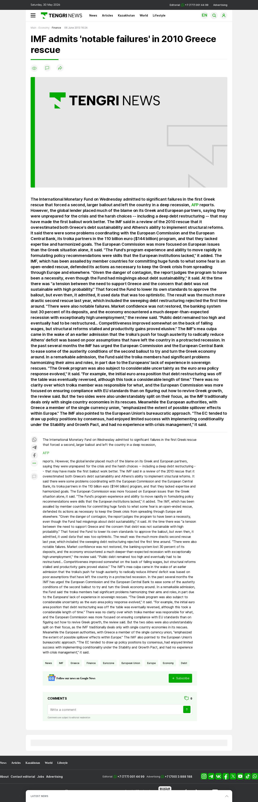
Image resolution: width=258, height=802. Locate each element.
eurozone (108, 663)
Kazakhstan (126, 15)
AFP (195, 204)
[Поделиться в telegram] (34, 448)
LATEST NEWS (39, 796)
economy (168, 663)
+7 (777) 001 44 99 (131, 776)
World (144, 15)
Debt (184, 663)
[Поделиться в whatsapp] (34, 440)
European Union (131, 663)
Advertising (220, 4)
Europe (151, 663)
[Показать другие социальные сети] (34, 463)
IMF (61, 663)
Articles (107, 15)
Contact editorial (23, 776)
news (48, 663)
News (93, 15)
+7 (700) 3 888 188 (178, 776)
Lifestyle (159, 15)
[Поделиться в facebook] (34, 456)
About (4, 776)
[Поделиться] (60, 68)
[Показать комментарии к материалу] (34, 477)
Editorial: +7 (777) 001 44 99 (189, 4)
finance (91, 663)
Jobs (40, 776)
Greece (75, 663)
